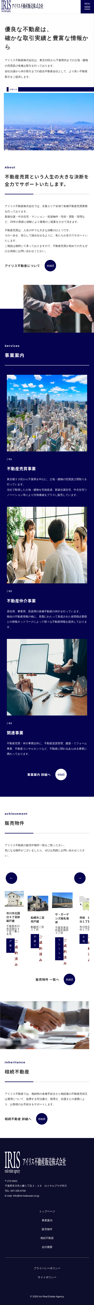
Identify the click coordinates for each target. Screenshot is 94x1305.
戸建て (10, 945)
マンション (59, 949)
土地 (84, 938)
